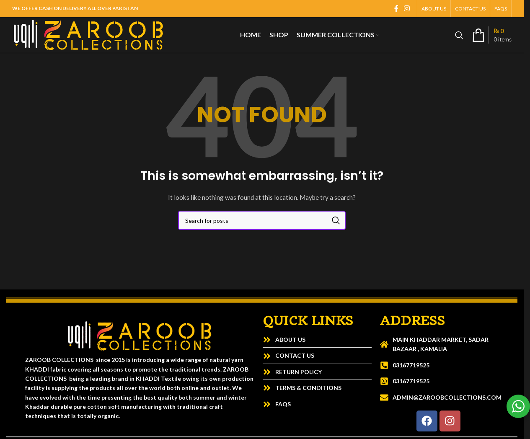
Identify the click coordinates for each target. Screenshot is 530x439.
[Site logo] (88, 34)
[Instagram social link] (407, 8)
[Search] (459, 35)
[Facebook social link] (396, 8)
